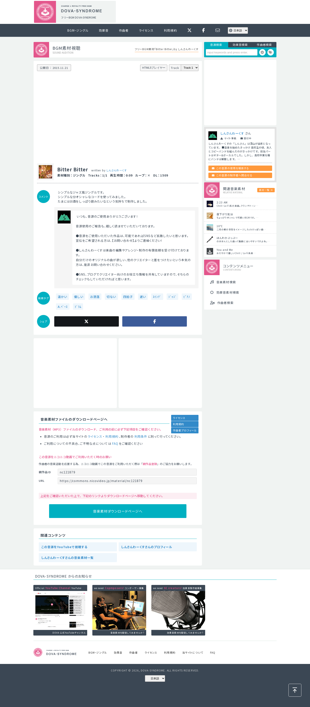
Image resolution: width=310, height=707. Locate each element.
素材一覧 (264, 190)
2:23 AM (222, 202)
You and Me (225, 249)
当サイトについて (192, 652)
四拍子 (128, 297)
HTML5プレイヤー (154, 67)
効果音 (103, 30)
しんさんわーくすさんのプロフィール (146, 547)
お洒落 (95, 297)
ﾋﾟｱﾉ (186, 297)
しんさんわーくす (116, 170)
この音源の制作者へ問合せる (234, 175)
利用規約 (170, 30)
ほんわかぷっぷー (227, 238)
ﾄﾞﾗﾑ (78, 306)
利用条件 (140, 436)
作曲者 (124, 30)
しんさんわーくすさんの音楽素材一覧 (67, 557)
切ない (111, 297)
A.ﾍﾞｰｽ (63, 306)
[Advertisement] (197, 12)
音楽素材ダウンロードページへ (118, 511)
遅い (143, 297)
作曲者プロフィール (185, 430)
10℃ (220, 226)
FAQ (115, 443)
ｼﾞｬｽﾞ (172, 297)
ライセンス (146, 30)
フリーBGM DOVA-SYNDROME (78, 17)
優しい (78, 297)
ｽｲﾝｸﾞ (157, 297)
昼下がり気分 (225, 214)
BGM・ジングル (77, 30)
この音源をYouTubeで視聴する (64, 547)
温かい (62, 297)
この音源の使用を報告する (232, 168)
